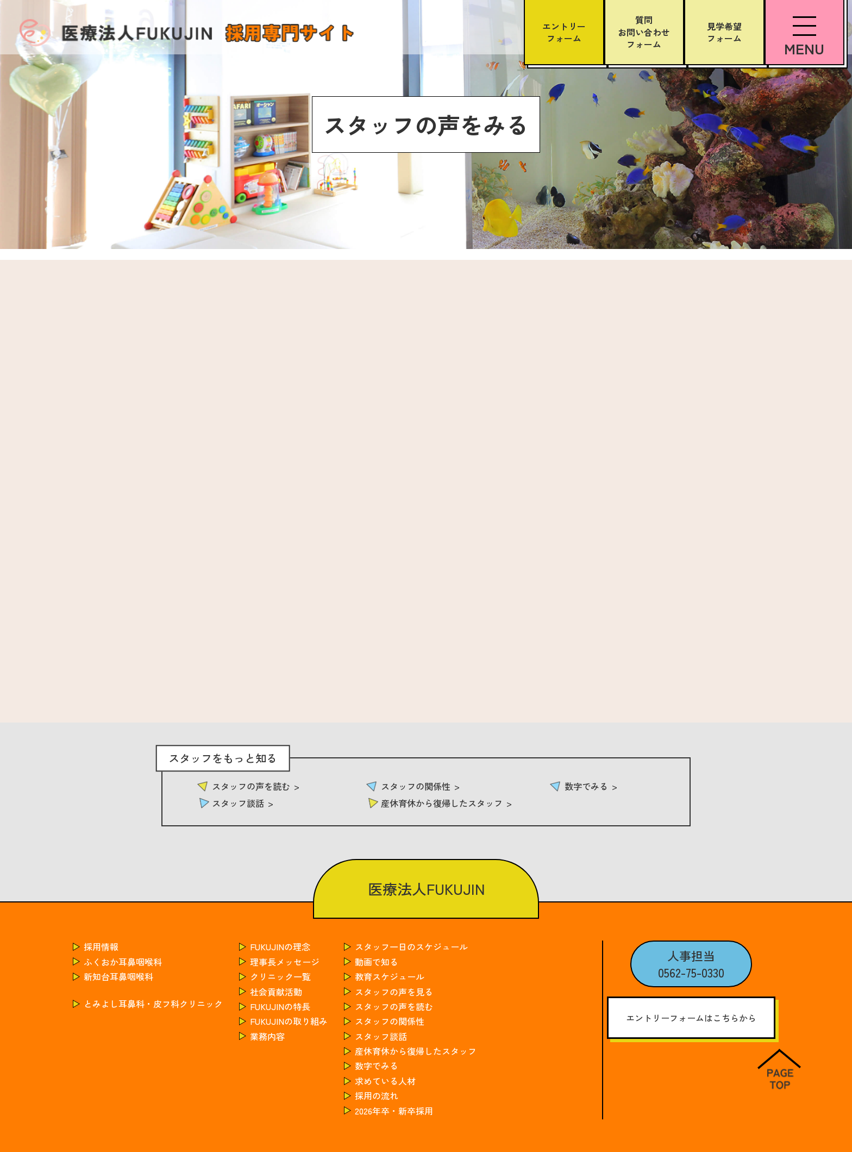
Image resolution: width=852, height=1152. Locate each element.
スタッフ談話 (238, 802)
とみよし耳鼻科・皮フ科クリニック (153, 1003)
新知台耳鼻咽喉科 (118, 976)
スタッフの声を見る (394, 991)
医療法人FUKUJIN (426, 888)
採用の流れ (376, 1095)
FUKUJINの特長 (280, 1006)
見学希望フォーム (724, 32)
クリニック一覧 (280, 976)
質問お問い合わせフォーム (644, 32)
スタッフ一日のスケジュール (411, 946)
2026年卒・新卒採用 (394, 1110)
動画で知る (376, 961)
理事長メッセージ (285, 961)
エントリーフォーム (564, 32)
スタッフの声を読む (251, 786)
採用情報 (101, 946)
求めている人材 (385, 1080)
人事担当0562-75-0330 (691, 964)
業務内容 (267, 1036)
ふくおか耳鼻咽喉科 (123, 961)
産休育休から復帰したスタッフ (442, 802)
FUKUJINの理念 (280, 946)
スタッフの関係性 (415, 786)
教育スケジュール (389, 976)
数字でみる (586, 786)
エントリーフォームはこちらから (691, 1017)
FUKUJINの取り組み (289, 1021)
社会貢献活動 (276, 991)
